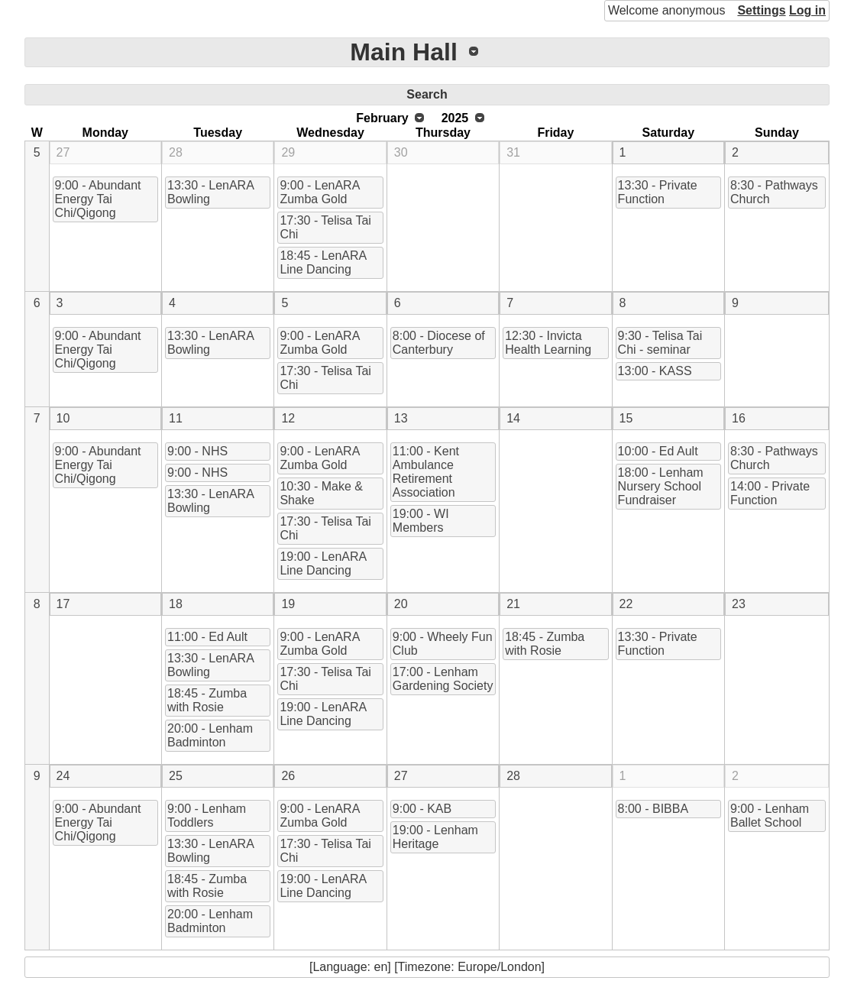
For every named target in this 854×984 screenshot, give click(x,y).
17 (63, 603)
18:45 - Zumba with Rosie (207, 700)
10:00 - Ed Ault (658, 451)
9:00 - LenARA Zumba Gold (320, 192)
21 (513, 603)
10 (63, 418)
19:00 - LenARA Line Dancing (323, 563)
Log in (807, 10)
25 (176, 775)
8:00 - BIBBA (653, 808)
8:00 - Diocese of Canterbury (439, 342)
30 (401, 152)
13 (401, 418)
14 (513, 418)
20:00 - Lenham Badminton (210, 735)
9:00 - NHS (197, 451)
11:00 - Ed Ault (207, 636)
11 (176, 418)
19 (288, 603)
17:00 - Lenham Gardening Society (443, 678)
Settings (761, 10)
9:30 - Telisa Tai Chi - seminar (660, 342)
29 (288, 152)
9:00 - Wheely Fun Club (443, 643)
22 (626, 603)
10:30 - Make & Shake (321, 493)
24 (63, 775)
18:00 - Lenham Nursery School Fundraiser (661, 486)
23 (739, 603)
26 (288, 775)
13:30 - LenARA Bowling (210, 192)
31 (513, 152)
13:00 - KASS (655, 370)
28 (176, 152)
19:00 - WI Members (421, 520)
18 (176, 603)
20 (401, 603)
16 (739, 418)
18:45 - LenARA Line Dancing (323, 262)
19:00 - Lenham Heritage (435, 837)
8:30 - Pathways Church (774, 192)
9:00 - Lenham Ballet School (769, 815)
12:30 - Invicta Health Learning (548, 342)
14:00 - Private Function (770, 493)
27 (63, 152)
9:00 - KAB (422, 808)
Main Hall (403, 52)
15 (626, 418)
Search (426, 94)
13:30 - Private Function (657, 192)
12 (288, 418)
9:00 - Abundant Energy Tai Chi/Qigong (98, 199)
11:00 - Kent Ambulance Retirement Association (426, 472)
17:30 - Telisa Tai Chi (325, 227)
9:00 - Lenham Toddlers (206, 815)
